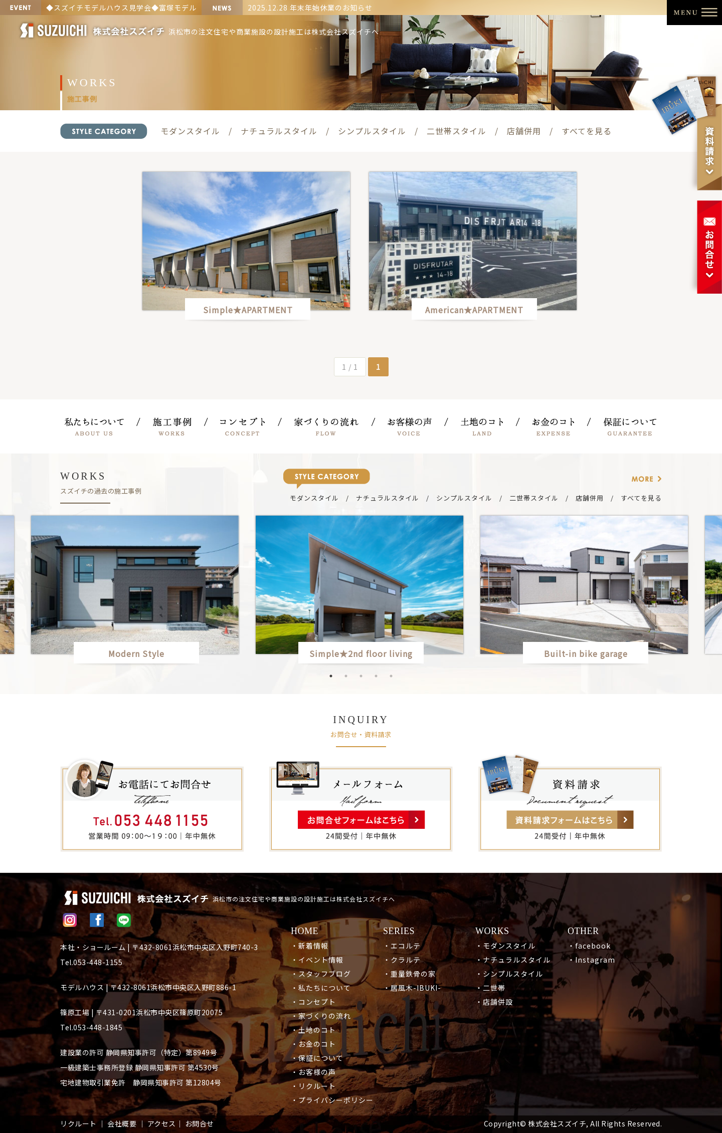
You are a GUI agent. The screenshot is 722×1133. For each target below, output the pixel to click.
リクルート (78, 1123)
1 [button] (331, 676)
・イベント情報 (317, 960)
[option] (361, 591)
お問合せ (199, 1123)
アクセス (161, 1123)
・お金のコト (313, 1044)
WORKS (492, 931)
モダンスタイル (190, 131)
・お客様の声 (313, 1072)
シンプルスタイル (372, 131)
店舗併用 (524, 131)
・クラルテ (402, 960)
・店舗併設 (494, 1002)
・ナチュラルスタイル (513, 960)
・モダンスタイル (505, 946)
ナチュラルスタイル (279, 131)
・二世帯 (490, 988)
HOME (304, 931)
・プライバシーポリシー (332, 1100)
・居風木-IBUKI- (412, 988)
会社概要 (121, 1123)
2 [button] (346, 676)
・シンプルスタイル (509, 974)
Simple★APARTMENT (248, 310)
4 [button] (376, 676)
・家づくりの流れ (321, 1016)
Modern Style (136, 653)
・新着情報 (309, 946)
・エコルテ (402, 946)
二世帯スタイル (456, 131)
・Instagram (591, 960)
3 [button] (361, 676)
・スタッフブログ (321, 974)
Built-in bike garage (590, 653)
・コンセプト (313, 1002)
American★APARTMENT (474, 310)
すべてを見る (587, 131)
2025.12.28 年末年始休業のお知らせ (310, 8)
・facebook (589, 946)
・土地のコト (313, 1030)
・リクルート (313, 1086)
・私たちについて (321, 988)
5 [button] (391, 676)
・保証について (317, 1058)
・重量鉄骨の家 (409, 974)
